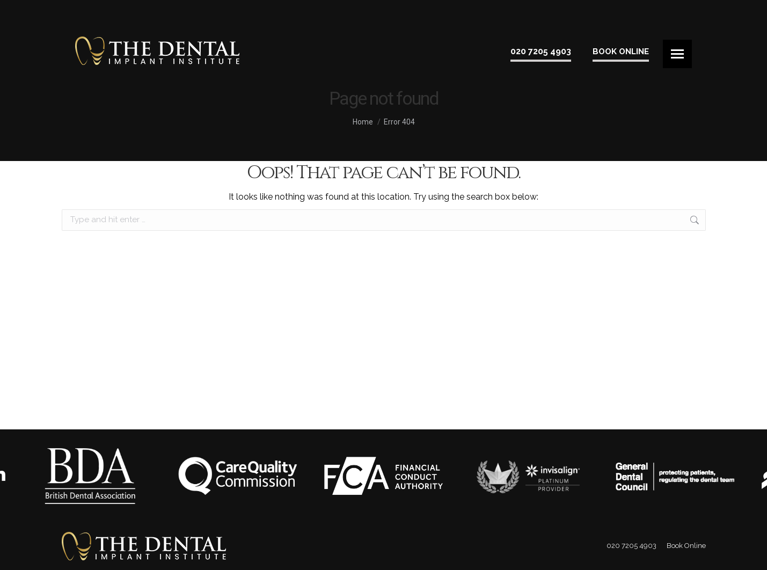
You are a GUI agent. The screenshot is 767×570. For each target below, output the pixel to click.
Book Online (621, 51)
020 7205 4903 (540, 51)
